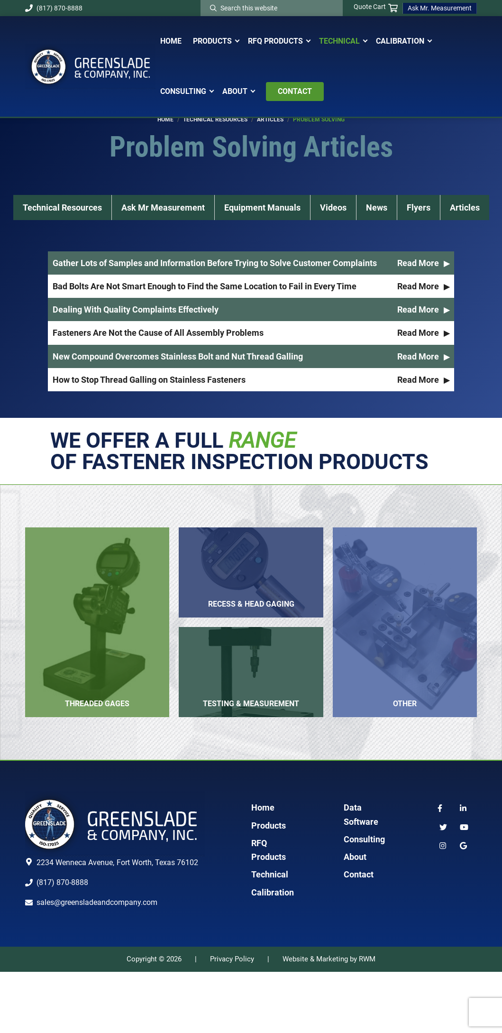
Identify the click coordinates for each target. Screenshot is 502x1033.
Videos (333, 189)
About (355, 918)
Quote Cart (376, 7)
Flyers (418, 189)
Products (268, 887)
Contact (359, 936)
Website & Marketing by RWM (329, 1020)
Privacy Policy (232, 1020)
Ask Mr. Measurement (440, 8)
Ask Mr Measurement (163, 189)
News (376, 189)
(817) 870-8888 (53, 8)
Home (262, 869)
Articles (465, 189)
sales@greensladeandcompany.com (97, 963)
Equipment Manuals (262, 189)
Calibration (272, 954)
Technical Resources (62, 189)
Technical (269, 936)
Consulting (364, 900)
